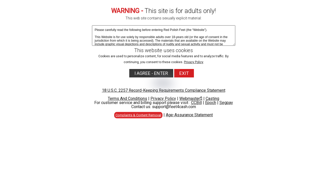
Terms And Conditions (127, 98)
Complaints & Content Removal (138, 115)
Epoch (210, 102)
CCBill (196, 102)
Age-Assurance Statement (189, 114)
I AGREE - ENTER (151, 73)
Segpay (226, 102)
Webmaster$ (190, 98)
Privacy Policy (193, 62)
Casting (212, 98)
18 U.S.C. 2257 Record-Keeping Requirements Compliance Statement (163, 90)
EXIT (184, 73)
